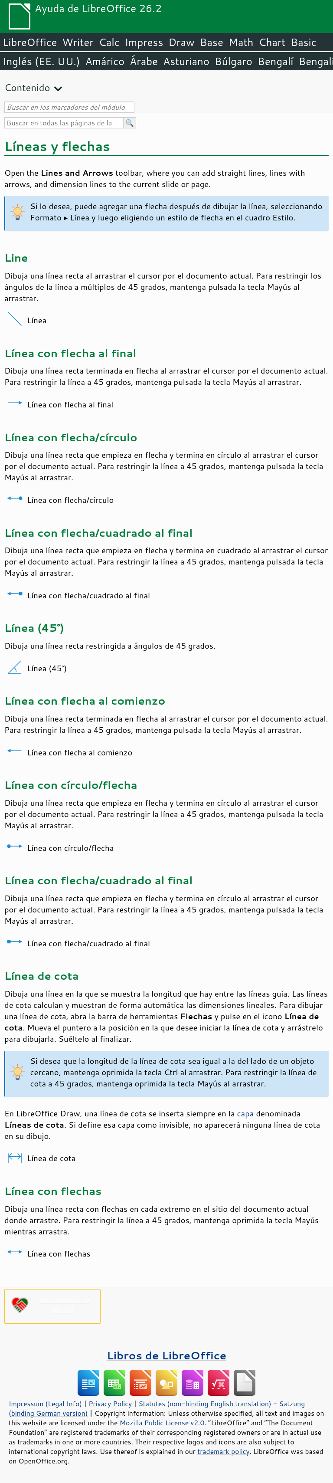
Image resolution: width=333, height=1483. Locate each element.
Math (241, 42)
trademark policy (223, 1451)
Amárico (105, 61)
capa (245, 1113)
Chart (271, 42)
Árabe (144, 61)
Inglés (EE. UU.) (41, 61)
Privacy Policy (110, 1403)
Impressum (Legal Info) (45, 1403)
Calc (109, 42)
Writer (77, 42)
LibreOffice (30, 42)
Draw (181, 42)
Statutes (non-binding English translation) (204, 1403)
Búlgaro (233, 61)
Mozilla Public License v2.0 (162, 1422)
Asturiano (186, 61)
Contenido (27, 87)
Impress (144, 42)
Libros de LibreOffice (166, 1355)
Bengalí (275, 61)
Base (211, 42)
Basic (303, 42)
